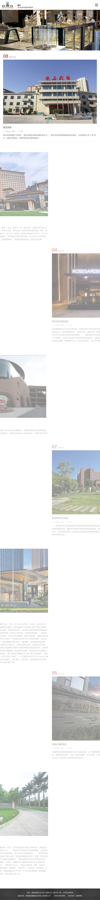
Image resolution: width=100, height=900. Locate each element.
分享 (20, 131)
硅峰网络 (79, 896)
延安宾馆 (7, 127)
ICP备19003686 (59, 896)
